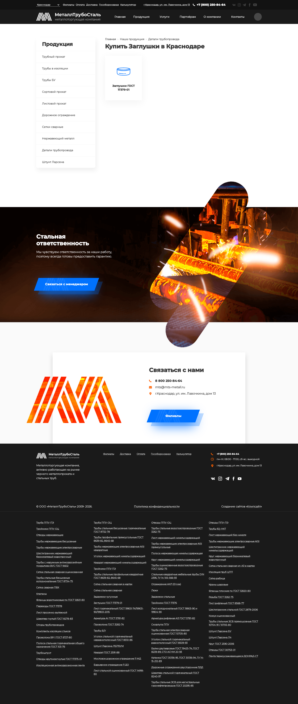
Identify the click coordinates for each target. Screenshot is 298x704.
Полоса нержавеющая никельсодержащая (177, 553)
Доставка (92, 4)
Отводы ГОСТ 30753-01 (222, 649)
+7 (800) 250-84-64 (211, 4)
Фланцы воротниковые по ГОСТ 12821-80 (60, 599)
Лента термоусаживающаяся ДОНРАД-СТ (233, 656)
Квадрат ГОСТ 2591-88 (107, 652)
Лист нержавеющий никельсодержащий (175, 537)
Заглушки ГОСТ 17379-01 (108, 602)
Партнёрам (188, 17)
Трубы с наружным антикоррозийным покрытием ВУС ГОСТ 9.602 (59, 564)
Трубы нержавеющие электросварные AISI (234, 541)
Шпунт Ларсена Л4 (220, 637)
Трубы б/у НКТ (217, 528)
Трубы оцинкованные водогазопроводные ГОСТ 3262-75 (177, 567)
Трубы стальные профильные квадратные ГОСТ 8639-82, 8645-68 (118, 576)
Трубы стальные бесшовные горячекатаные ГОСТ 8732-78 (120, 530)
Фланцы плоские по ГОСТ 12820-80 (230, 590)
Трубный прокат (53, 56)
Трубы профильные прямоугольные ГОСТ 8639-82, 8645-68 (118, 539)
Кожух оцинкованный (222, 615)
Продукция (141, 17)
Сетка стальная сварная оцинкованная (59, 572)
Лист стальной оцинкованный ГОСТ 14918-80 (119, 672)
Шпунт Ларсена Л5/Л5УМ (109, 646)
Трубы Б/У (100, 630)
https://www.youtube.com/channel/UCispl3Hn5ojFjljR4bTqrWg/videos (255, 5)
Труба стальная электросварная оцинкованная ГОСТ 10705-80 (170, 632)
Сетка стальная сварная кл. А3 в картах (232, 565)
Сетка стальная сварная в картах (113, 584)
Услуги (164, 17)
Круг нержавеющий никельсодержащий (175, 559)
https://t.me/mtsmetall (244, 5)
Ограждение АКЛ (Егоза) (166, 584)
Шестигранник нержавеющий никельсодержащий (227, 548)
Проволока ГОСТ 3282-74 (109, 624)
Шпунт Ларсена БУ (220, 631)
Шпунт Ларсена (53, 162)
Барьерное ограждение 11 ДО (111, 664)
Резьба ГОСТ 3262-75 (221, 597)
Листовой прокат (54, 103)
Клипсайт (254, 506)
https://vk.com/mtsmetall (234, 5)
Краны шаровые (218, 584)
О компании (212, 17)
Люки (154, 590)
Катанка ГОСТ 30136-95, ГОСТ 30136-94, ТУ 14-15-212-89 (177, 659)
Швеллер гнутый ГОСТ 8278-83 (54, 618)
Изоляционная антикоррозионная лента (60, 665)
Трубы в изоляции (55, 68)
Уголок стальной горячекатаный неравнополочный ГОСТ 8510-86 (113, 638)
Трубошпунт (43, 652)
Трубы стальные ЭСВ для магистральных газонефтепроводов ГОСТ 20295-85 (175, 684)
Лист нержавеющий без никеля (227, 534)
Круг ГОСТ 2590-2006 (221, 643)
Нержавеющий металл (58, 138)
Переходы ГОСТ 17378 (49, 606)
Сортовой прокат (54, 92)
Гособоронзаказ (109, 4)
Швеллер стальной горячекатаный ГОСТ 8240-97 (175, 674)
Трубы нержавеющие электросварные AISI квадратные (119, 548)
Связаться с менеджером (66, 284)
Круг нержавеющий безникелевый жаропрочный (229, 558)
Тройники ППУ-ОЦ (47, 528)
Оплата (80, 4)
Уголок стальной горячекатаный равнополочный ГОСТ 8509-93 (170, 641)
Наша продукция (132, 39)
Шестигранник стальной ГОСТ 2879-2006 (233, 609)
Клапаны (41, 593)
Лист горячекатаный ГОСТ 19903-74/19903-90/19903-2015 (118, 610)
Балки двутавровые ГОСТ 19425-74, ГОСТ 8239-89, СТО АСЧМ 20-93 (175, 650)
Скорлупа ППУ (160, 624)
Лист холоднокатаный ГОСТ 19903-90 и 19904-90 (174, 610)
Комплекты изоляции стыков (53, 631)
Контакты (237, 17)
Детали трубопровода (163, 39)
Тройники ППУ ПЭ (105, 568)
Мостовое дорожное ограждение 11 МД (117, 658)
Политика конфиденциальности (157, 506)
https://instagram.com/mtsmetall (239, 5)
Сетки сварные (52, 127)
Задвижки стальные (163, 596)
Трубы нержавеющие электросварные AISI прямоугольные (176, 545)
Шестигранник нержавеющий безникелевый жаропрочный (54, 555)
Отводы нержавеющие (49, 534)
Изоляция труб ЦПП (221, 572)
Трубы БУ (48, 80)
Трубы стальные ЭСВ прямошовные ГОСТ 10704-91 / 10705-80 (233, 623)
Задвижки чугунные (106, 596)
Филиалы (68, 4)
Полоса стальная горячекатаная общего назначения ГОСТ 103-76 (60, 645)
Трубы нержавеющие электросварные (59, 547)
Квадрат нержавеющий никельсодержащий (120, 562)
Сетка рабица (217, 578)
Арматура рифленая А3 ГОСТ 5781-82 (173, 618)
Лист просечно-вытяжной (51, 612)
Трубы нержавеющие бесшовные (56, 541)
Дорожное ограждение (58, 115)
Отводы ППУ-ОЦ (161, 522)
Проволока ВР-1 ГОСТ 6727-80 (54, 637)
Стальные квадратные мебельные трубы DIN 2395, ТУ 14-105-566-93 (177, 576)
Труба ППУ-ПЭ (45, 522)
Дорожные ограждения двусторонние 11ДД (177, 667)
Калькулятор (128, 4)
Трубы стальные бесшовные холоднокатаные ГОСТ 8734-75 (54, 579)
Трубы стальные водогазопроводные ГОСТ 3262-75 (177, 530)
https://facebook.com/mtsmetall (249, 5)
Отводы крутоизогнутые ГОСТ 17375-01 (59, 659)
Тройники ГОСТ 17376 (164, 602)
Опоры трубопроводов (50, 624)
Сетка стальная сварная (108, 590)
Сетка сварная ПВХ (47, 587)
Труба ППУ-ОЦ (103, 522)
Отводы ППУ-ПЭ (218, 522)
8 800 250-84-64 (168, 380)
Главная (119, 17)
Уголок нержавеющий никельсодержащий (119, 556)
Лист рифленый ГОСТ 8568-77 (226, 603)
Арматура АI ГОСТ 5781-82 (109, 618)
